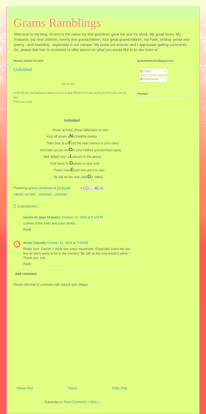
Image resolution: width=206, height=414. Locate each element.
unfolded (61, 194)
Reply (27, 229)
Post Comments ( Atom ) (81, 402)
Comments (149, 79)
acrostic (31, 194)
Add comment (26, 273)
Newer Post (24, 388)
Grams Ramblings (57, 22)
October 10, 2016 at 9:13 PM (82, 217)
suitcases (46, 194)
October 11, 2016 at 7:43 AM (67, 243)
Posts (145, 71)
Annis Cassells (34, 243)
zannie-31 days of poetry (42, 217)
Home (72, 388)
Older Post (119, 388)
